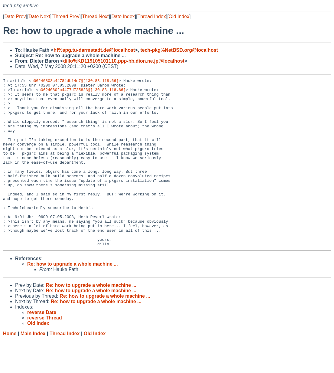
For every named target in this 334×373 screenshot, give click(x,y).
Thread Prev (66, 16)
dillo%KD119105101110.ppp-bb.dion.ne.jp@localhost (123, 61)
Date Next (39, 16)
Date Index (123, 16)
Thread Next (95, 16)
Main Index (33, 367)
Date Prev (15, 16)
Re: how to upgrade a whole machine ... (72, 297)
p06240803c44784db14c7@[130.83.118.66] (75, 81)
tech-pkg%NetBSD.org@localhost (179, 50)
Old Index (179, 16)
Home (9, 367)
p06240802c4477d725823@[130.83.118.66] (82, 92)
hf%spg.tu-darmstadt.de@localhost (94, 50)
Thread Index (152, 16)
